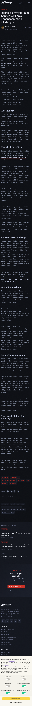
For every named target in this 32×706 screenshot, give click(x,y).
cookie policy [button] (6, 665)
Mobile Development (7, 632)
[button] (7, 491)
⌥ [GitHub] (11, 621)
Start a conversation (16, 586)
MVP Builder (5, 634)
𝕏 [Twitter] (7, 621)
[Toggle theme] (20, 2)
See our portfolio (16, 590)
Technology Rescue (7, 639)
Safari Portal (5, 652)
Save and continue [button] (15, 698)
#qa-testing (13, 483)
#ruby (28, 480)
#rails (4, 506)
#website (4, 483)
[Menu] (29, 2)
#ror (12, 512)
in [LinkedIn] (3, 621)
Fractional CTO (6, 644)
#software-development (8, 480)
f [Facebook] (19, 621)
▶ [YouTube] (15, 621)
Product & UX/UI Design (8, 637)
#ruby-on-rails (15, 477)
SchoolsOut (4, 654)
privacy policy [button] (11, 661)
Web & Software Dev (7, 629)
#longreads (5, 477)
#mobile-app (20, 480)
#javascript (14, 509)
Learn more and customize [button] (15, 702)
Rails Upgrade (5, 642)
